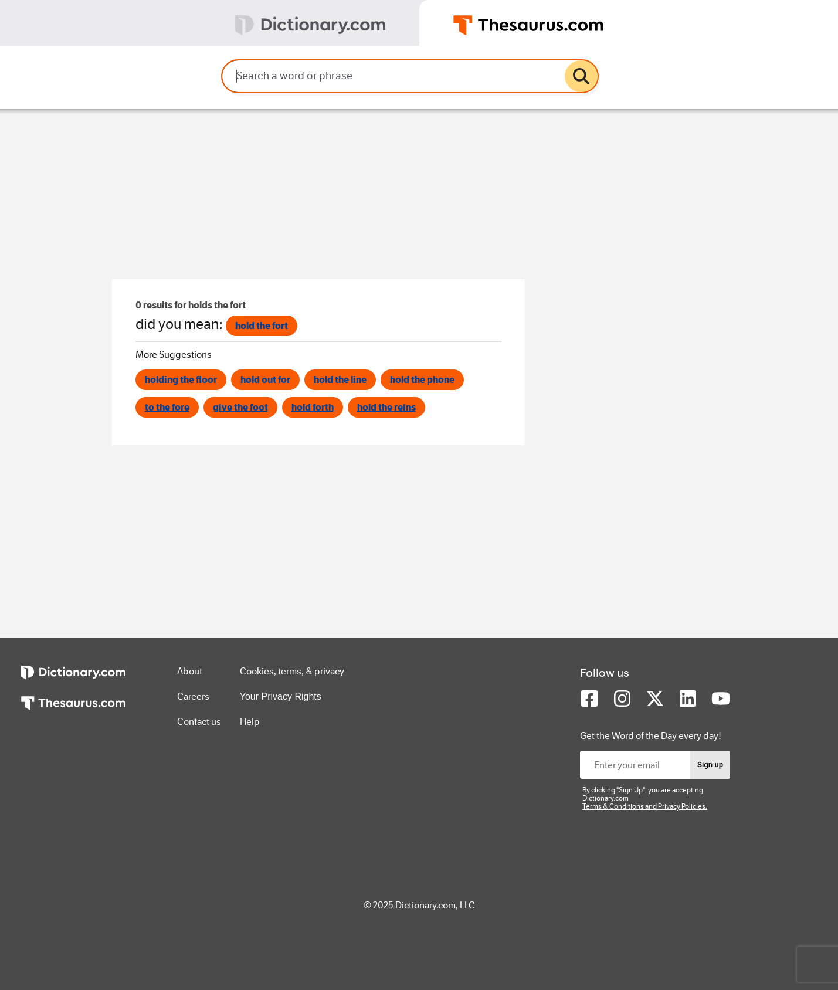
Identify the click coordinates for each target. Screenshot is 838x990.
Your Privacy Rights (280, 696)
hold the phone (422, 379)
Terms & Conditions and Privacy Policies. (644, 806)
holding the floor (181, 379)
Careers (193, 696)
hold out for (265, 379)
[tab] (209, 23)
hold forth (312, 407)
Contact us (199, 721)
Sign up (710, 765)
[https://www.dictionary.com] (73, 681)
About (189, 671)
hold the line (340, 379)
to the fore (167, 407)
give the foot (240, 407)
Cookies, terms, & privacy (292, 671)
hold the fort (261, 325)
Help (250, 721)
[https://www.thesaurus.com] (73, 711)
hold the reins (386, 407)
